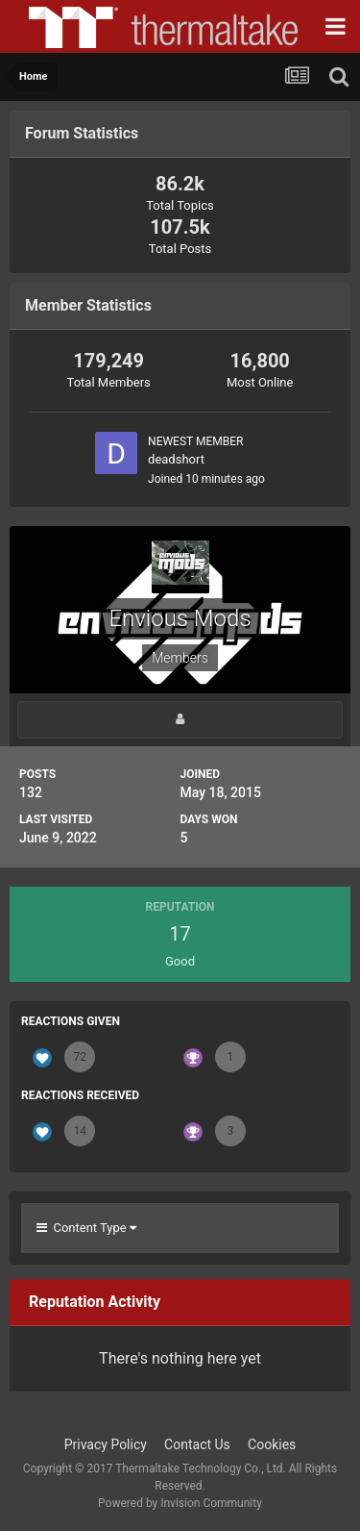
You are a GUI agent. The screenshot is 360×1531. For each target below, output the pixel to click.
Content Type (86, 1227)
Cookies (272, 1444)
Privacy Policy (105, 1444)
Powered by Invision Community (180, 1503)
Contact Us (197, 1444)
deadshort (176, 459)
